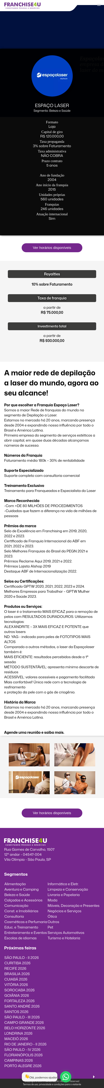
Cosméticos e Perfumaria (25, 921)
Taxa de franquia (52, 298)
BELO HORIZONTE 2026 (24, 1027)
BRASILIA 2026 (17, 973)
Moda (52, 900)
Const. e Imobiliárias (21, 910)
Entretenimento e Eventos (25, 932)
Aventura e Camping (21, 889)
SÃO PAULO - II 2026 (21, 957)
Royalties (52, 273)
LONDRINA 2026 (18, 1033)
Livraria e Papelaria (64, 894)
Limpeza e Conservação (68, 889)
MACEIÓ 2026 (16, 1038)
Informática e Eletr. (63, 883)
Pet (50, 927)
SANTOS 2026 (16, 1011)
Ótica (52, 916)
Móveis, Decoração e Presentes (74, 905)
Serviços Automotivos (66, 932)
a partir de (52, 307)
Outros (53, 921)
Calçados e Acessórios (23, 900)
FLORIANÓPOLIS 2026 (23, 1054)
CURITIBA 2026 (17, 962)
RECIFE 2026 (15, 968)
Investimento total (52, 326)
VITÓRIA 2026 (16, 984)
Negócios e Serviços (64, 910)
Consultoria (14, 916)
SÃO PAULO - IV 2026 (22, 1049)
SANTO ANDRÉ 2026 (22, 1006)
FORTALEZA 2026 (19, 1000)
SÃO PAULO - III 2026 (22, 1017)
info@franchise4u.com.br (25, 864)
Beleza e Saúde (17, 894)
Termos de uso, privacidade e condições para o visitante (52, 1084)
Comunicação (16, 905)
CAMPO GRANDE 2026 (24, 1022)
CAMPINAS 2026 (18, 1060)
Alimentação (15, 883)
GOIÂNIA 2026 (16, 995)
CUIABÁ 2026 (15, 979)
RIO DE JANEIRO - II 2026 (25, 1044)
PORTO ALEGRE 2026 (22, 1065)
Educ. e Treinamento (21, 927)
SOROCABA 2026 (19, 989)
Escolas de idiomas (20, 937)
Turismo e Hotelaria (64, 937)
